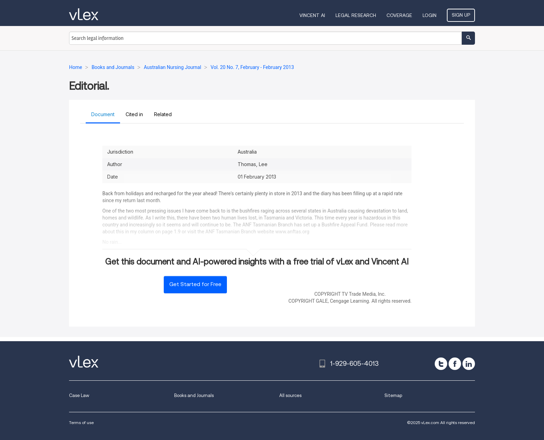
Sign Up (461, 15)
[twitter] (441, 363)
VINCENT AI (312, 15)
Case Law (79, 395)
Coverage (399, 15)
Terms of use (81, 422)
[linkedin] (468, 363)
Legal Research (355, 15)
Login (429, 15)
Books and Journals (194, 395)
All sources (290, 395)
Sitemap (393, 395)
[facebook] (455, 363)
